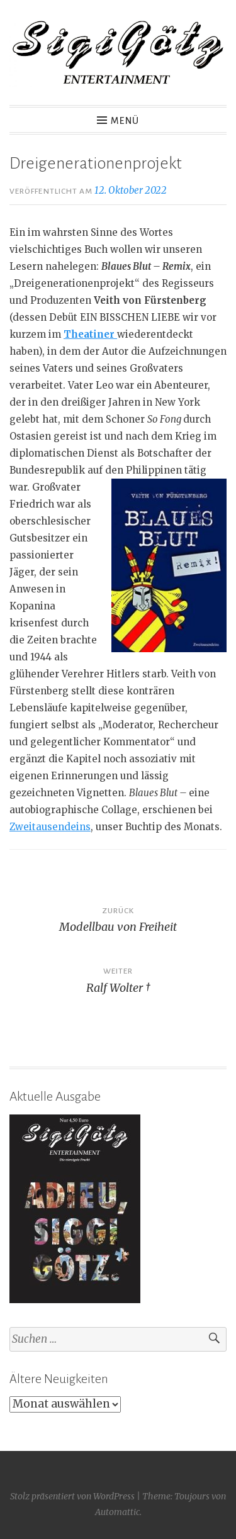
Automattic (117, 1512)
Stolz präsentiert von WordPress (72, 1496)
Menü (125, 121)
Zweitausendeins (50, 827)
